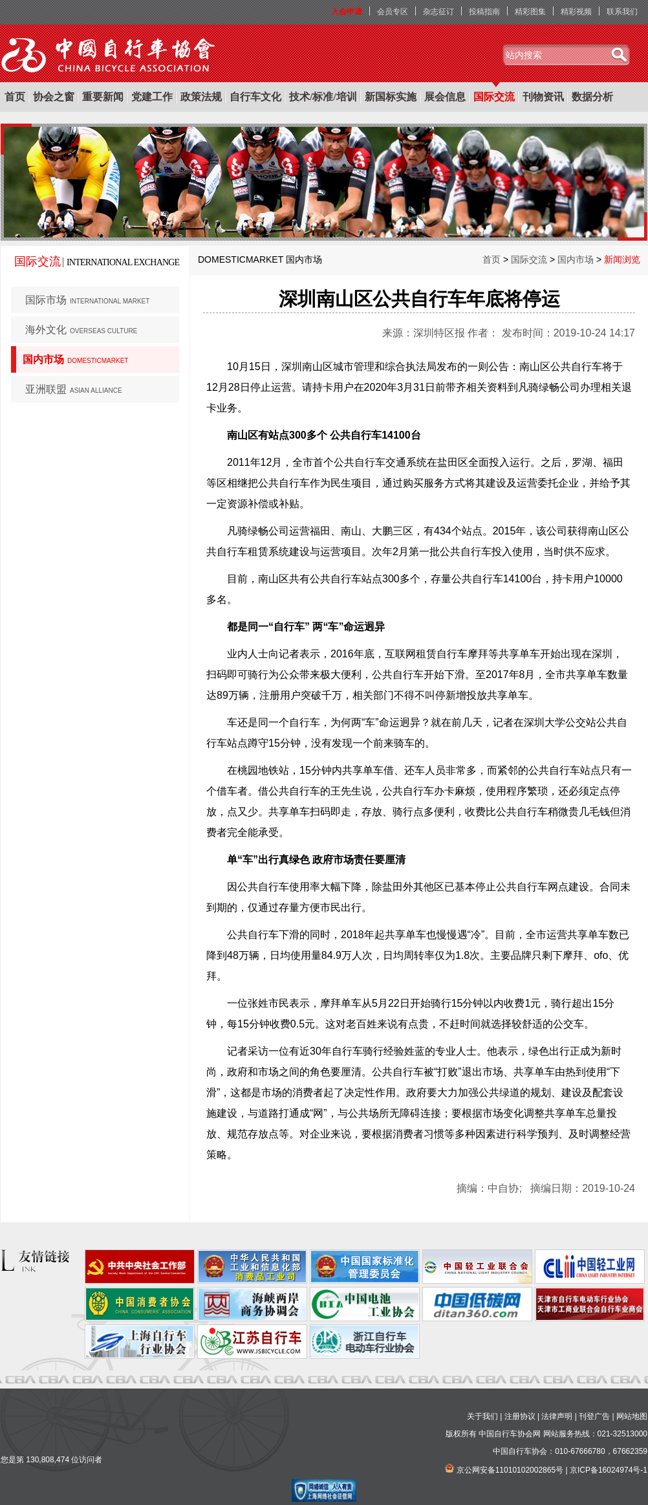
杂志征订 (438, 11)
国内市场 (75, 359)
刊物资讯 (543, 96)
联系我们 (622, 11)
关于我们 (482, 1416)
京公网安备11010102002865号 (510, 1470)
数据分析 (592, 96)
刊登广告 (594, 1416)
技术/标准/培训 (323, 96)
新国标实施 (390, 96)
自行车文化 (255, 96)
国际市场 (87, 299)
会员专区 (392, 11)
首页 (15, 96)
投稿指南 (484, 11)
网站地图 (631, 1416)
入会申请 (346, 11)
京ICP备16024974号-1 (608, 1470)
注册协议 (519, 1416)
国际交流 (494, 96)
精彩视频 (576, 11)
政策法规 (201, 96)
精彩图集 (530, 11)
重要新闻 (103, 96)
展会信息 (445, 96)
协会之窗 (53, 96)
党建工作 (152, 96)
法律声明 (556, 1416)
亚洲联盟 (73, 389)
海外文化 (81, 329)
